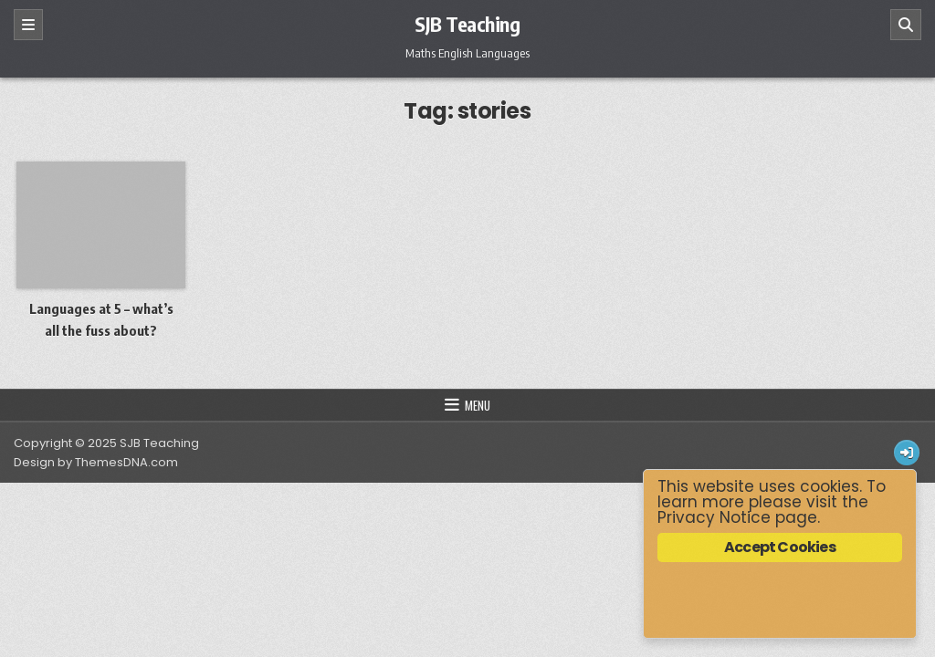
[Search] (905, 24)
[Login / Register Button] (906, 452)
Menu (477, 405)
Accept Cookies (779, 547)
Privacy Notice (714, 517)
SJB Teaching (467, 23)
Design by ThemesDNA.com (96, 462)
